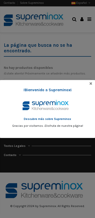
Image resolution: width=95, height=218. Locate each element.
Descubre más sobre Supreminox (47, 119)
